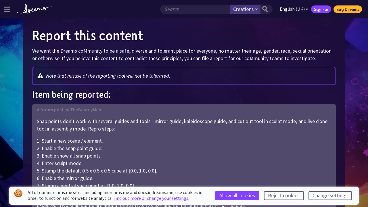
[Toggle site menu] (7, 9)
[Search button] (266, 9)
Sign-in (321, 9)
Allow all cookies (237, 195)
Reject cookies (284, 195)
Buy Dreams (347, 9)
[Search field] (195, 9)
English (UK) (294, 9)
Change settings (330, 195)
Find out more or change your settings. (151, 198)
